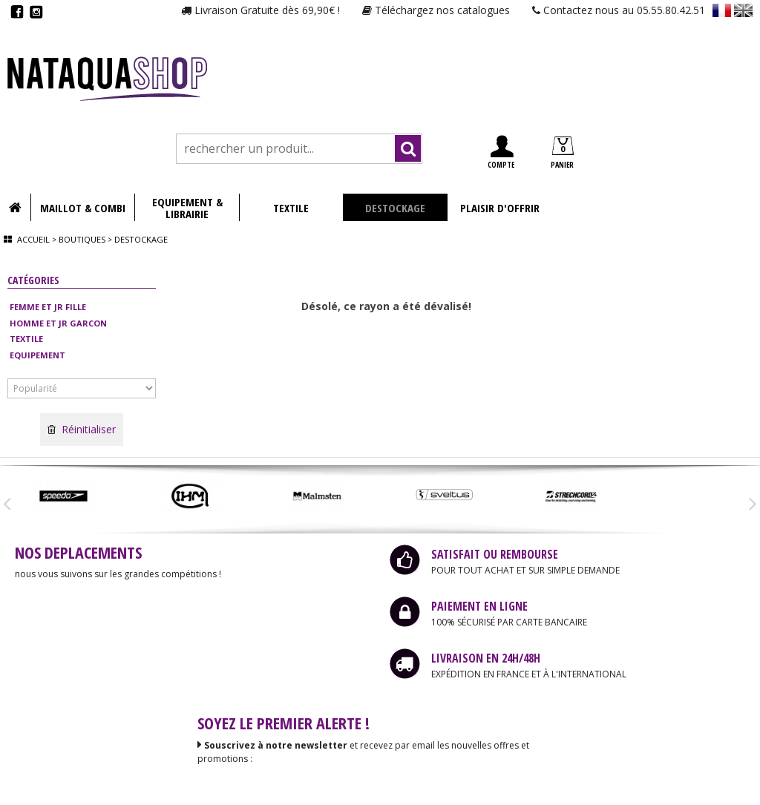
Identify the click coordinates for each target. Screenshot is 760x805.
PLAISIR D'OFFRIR (500, 207)
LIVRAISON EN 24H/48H (485, 658)
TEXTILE (291, 207)
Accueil (33, 239)
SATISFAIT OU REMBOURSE (494, 554)
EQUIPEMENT (37, 355)
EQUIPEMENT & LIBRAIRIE (187, 207)
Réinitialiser (82, 429)
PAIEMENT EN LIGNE (479, 606)
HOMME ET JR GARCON (58, 323)
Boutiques (82, 239)
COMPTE (501, 152)
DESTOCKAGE (395, 207)
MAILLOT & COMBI (82, 207)
